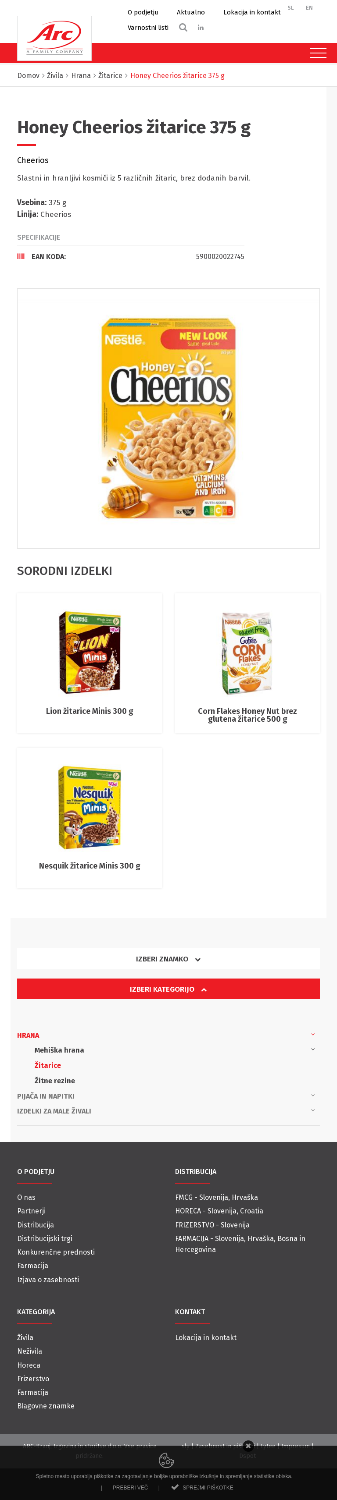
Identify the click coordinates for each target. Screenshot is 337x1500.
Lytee (268, 1446)
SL (290, 7)
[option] (168, 418)
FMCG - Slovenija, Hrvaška (216, 1197)
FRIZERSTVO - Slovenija (212, 1225)
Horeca (28, 1365)
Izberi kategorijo (168, 989)
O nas (26, 1197)
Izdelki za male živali (166, 1110)
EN (309, 7)
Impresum (295, 1446)
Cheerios (33, 160)
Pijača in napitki (166, 1095)
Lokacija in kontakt (252, 12)
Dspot (247, 1456)
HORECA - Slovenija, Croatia (219, 1211)
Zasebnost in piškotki (225, 1446)
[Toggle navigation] (316, 53)
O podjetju (143, 12)
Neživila (29, 1351)
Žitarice (48, 1065)
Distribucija (35, 1225)
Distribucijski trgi (44, 1238)
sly (186, 1446)
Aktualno (191, 12)
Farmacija (32, 1266)
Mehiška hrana (175, 1049)
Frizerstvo (33, 1379)
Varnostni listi (148, 28)
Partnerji (31, 1211)
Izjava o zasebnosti (48, 1280)
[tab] (130, 256)
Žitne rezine (55, 1081)
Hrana (166, 1034)
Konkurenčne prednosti (56, 1252)
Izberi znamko (168, 959)
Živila (25, 1337)
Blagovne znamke (46, 1406)
